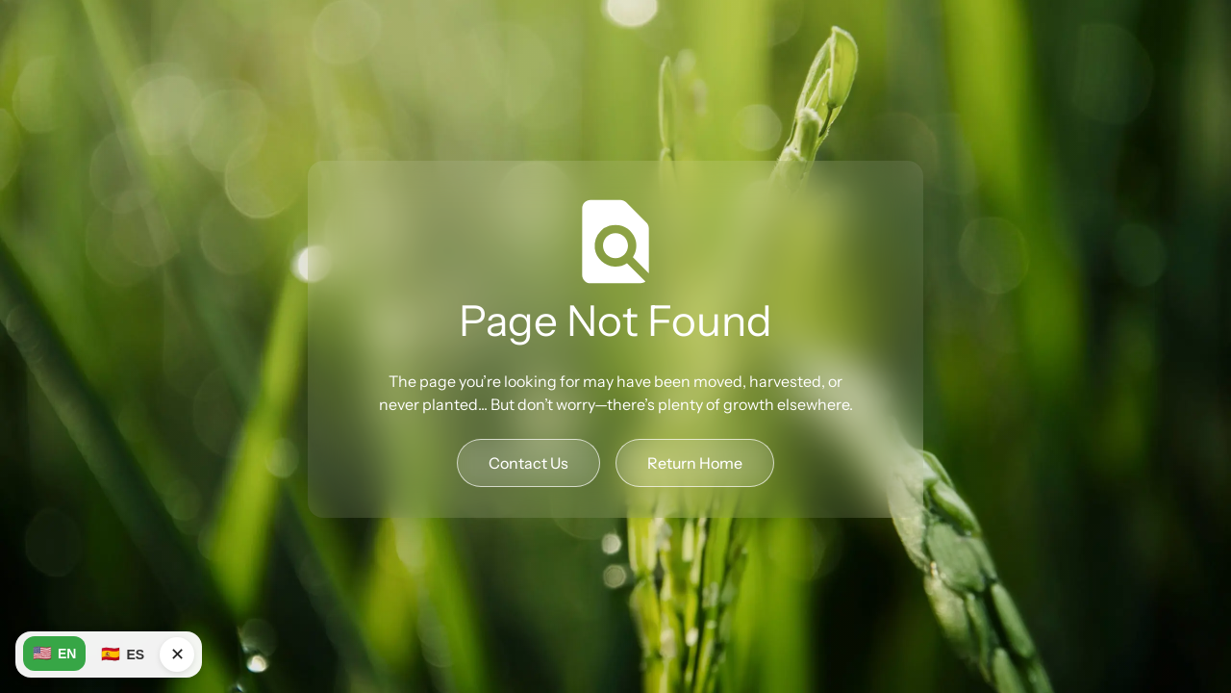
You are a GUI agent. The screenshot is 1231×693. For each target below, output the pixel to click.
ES (122, 654)
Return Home (694, 463)
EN (54, 653)
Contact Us (528, 463)
